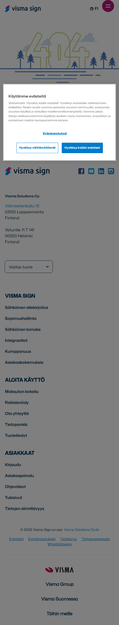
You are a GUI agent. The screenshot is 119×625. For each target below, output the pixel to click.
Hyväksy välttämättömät (37, 147)
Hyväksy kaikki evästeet (82, 147)
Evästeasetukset (55, 133)
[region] (59, 122)
